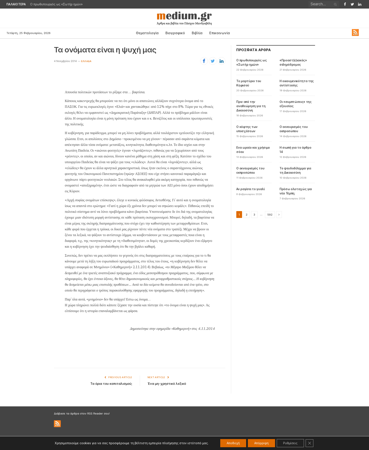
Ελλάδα (86, 61)
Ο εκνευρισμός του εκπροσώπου (294, 129)
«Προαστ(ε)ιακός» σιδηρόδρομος (293, 62)
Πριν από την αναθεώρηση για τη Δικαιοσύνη (250, 106)
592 (269, 214)
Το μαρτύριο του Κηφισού (248, 83)
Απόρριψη (261, 443)
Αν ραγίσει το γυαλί (250, 189)
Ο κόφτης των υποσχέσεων (246, 129)
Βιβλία (197, 33)
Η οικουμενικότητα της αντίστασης (297, 83)
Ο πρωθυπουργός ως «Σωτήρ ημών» (56, 4)
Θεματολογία (147, 33)
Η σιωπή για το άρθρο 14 (295, 150)
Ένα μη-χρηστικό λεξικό (166, 384)
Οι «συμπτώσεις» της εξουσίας (295, 104)
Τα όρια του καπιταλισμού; (111, 384)
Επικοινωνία (219, 33)
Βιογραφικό (175, 33)
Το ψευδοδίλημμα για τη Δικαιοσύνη (295, 170)
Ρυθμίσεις (290, 443)
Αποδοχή (233, 443)
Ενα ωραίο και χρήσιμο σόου (253, 150)
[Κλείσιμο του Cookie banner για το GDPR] (309, 443)
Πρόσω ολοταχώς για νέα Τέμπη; (296, 191)
